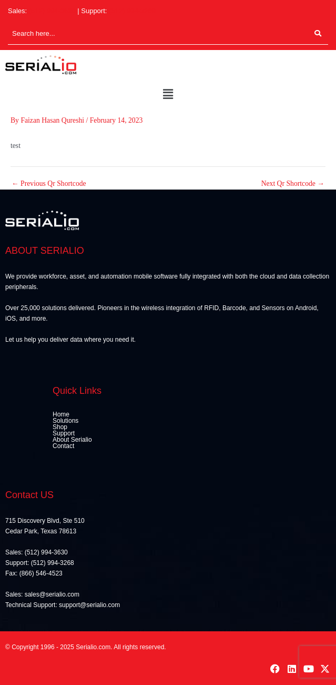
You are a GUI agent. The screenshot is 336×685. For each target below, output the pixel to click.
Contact (63, 446)
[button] (168, 95)
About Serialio (72, 439)
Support (64, 433)
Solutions (65, 421)
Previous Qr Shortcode (49, 183)
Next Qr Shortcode (292, 183)
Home (61, 414)
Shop (60, 427)
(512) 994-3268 (132, 11)
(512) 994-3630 (52, 11)
